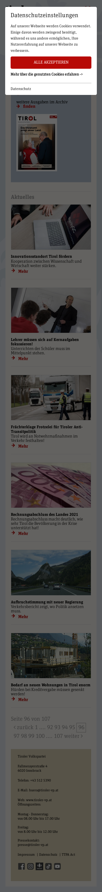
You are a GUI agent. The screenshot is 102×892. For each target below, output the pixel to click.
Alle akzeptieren (51, 62)
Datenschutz (21, 89)
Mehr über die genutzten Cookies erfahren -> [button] (47, 74)
